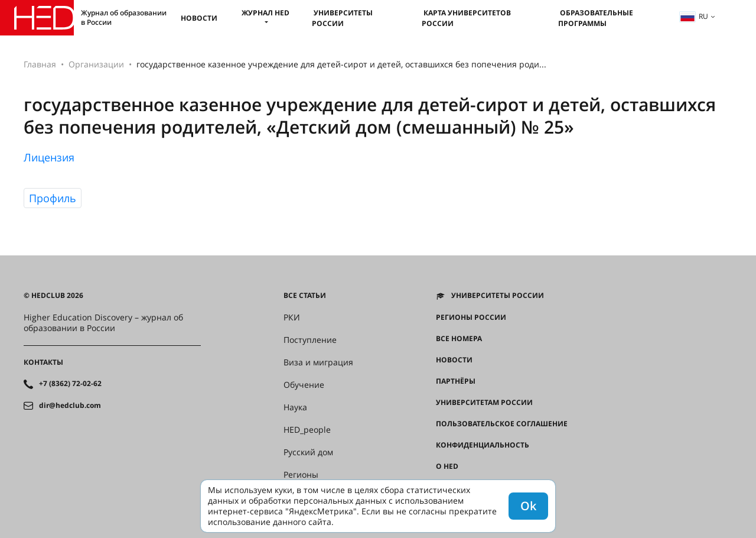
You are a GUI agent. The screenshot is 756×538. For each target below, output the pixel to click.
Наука (295, 407)
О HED (447, 466)
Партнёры (455, 381)
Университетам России (484, 402)
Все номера (459, 338)
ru (694, 16)
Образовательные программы (595, 18)
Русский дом (308, 452)
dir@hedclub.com (70, 405)
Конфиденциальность (482, 445)
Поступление (310, 340)
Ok (528, 506)
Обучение (304, 385)
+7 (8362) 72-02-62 (70, 383)
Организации (96, 64)
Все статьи (305, 295)
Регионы (301, 474)
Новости (199, 18)
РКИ (292, 317)
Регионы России (471, 317)
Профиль (52, 198)
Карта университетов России (466, 18)
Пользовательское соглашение (502, 424)
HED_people (307, 429)
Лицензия (49, 157)
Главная (40, 64)
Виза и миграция (318, 362)
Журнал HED (265, 13)
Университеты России (342, 18)
